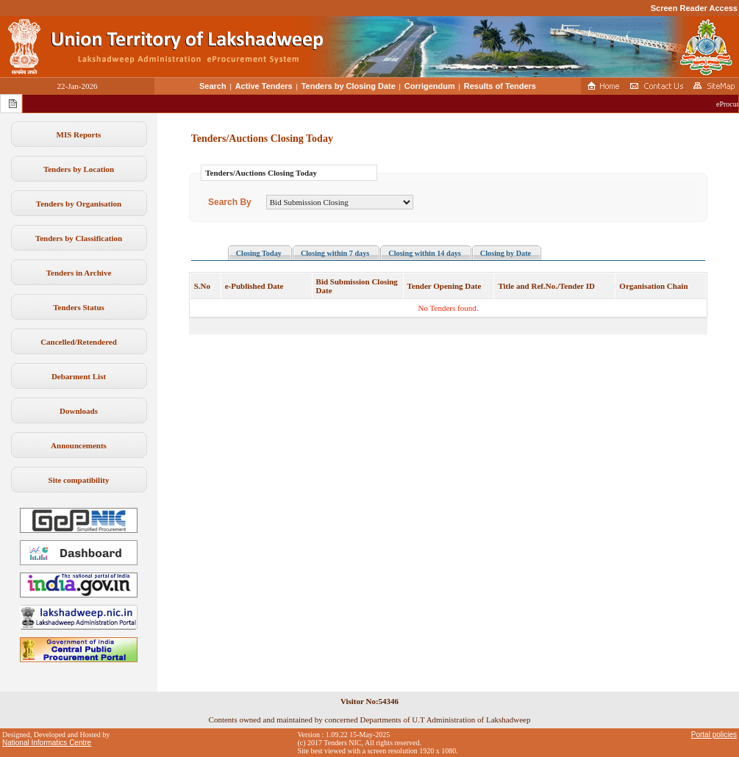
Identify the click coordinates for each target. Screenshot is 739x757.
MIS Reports (79, 134)
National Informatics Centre (46, 743)
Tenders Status (78, 307)
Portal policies (714, 735)
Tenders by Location (78, 169)
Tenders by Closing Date (348, 86)
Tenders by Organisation (78, 203)
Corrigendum (429, 86)
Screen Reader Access (694, 8)
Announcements (79, 445)
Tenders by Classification (78, 238)
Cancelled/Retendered (78, 341)
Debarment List (78, 376)
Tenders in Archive (79, 272)
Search (212, 86)
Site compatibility (79, 480)
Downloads (79, 410)
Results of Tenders (500, 86)
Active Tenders (264, 86)
